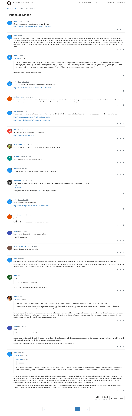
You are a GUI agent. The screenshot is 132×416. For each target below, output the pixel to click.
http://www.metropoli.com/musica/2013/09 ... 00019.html (32, 88)
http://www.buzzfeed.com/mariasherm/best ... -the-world (32, 26)
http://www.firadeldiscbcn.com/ (24, 135)
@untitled (17, 58)
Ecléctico (16, 296)
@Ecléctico (17, 355)
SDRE (39, 190)
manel (15, 275)
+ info (15, 185)
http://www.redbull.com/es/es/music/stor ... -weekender (32, 120)
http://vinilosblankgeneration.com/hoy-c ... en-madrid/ (31, 206)
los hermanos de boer (20, 246)
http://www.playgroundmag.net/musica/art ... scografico (32, 117)
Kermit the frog (18, 144)
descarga (18, 187)
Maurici (16, 129)
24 (77, 409)
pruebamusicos (18, 97)
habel (15, 231)
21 (62, 409)
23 (72, 409)
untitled (16, 35)
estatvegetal (17, 180)
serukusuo (17, 156)
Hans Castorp (18, 215)
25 (82, 409)
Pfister (15, 21)
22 (67, 409)
